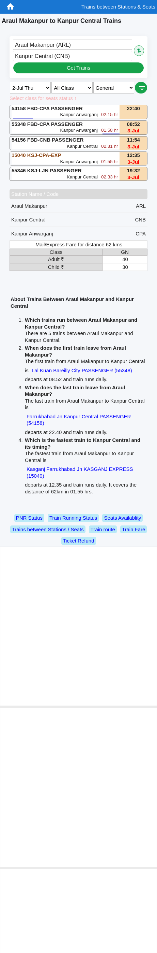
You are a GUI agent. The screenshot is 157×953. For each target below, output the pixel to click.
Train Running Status (73, 518)
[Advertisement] (77, 626)
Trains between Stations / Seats (48, 529)
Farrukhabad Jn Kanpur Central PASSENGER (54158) (79, 420)
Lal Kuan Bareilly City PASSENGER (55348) (82, 370)
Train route (103, 529)
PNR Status (29, 518)
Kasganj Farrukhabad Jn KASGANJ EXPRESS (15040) (80, 472)
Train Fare (133, 529)
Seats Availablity (122, 518)
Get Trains (78, 68)
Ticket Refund (78, 541)
